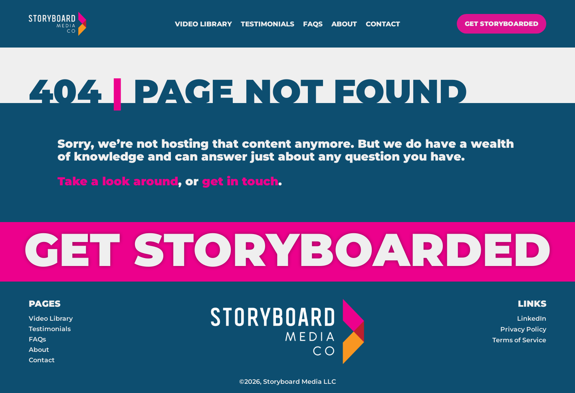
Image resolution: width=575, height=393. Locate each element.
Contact (383, 24)
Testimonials (267, 24)
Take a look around (118, 181)
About (344, 24)
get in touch (240, 181)
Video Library (203, 24)
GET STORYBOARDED (498, 24)
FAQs (313, 24)
